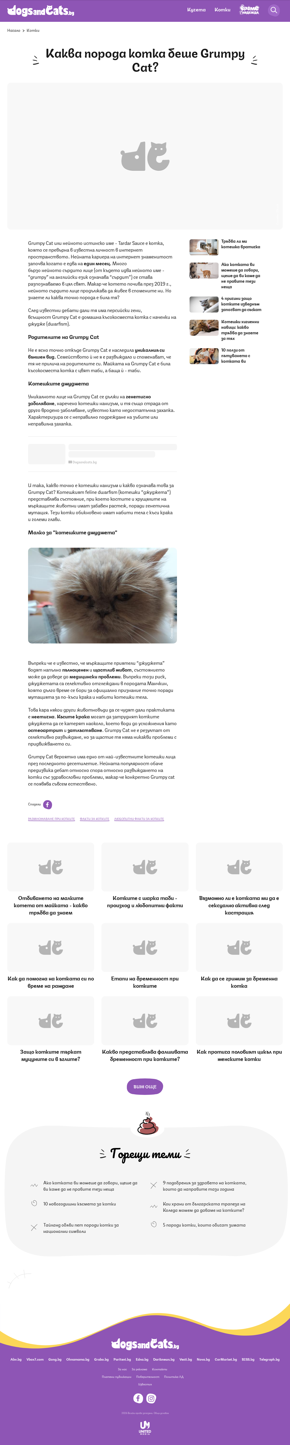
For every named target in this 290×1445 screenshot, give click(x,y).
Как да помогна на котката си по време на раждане (51, 981)
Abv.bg (16, 1359)
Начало (13, 30)
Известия (145, 1384)
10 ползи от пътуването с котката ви (235, 355)
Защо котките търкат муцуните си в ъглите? (50, 1054)
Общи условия (161, 1412)
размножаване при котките (51, 819)
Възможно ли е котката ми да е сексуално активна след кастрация (239, 905)
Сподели (40, 803)
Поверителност (147, 1376)
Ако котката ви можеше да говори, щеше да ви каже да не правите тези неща (240, 275)
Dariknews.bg (164, 1359)
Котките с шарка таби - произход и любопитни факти (145, 901)
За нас (122, 1369)
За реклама (139, 1369)
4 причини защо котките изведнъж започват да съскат (241, 303)
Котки (222, 9)
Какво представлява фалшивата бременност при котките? (145, 1054)
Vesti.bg (185, 1359)
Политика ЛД (173, 1376)
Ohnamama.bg (77, 1359)
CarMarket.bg (226, 1359)
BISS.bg (248, 1359)
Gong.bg (54, 1359)
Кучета (196, 9)
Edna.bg (142, 1359)
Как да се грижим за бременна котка (239, 981)
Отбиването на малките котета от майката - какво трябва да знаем (51, 905)
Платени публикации (116, 1376)
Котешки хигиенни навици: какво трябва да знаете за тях (240, 329)
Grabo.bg (101, 1359)
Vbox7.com (35, 1359)
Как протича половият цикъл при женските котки (239, 1054)
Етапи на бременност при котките (145, 981)
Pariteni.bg (122, 1359)
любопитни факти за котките (139, 819)
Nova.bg (203, 1359)
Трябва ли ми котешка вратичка (240, 243)
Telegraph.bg (269, 1359)
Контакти (159, 1369)
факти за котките (94, 819)
